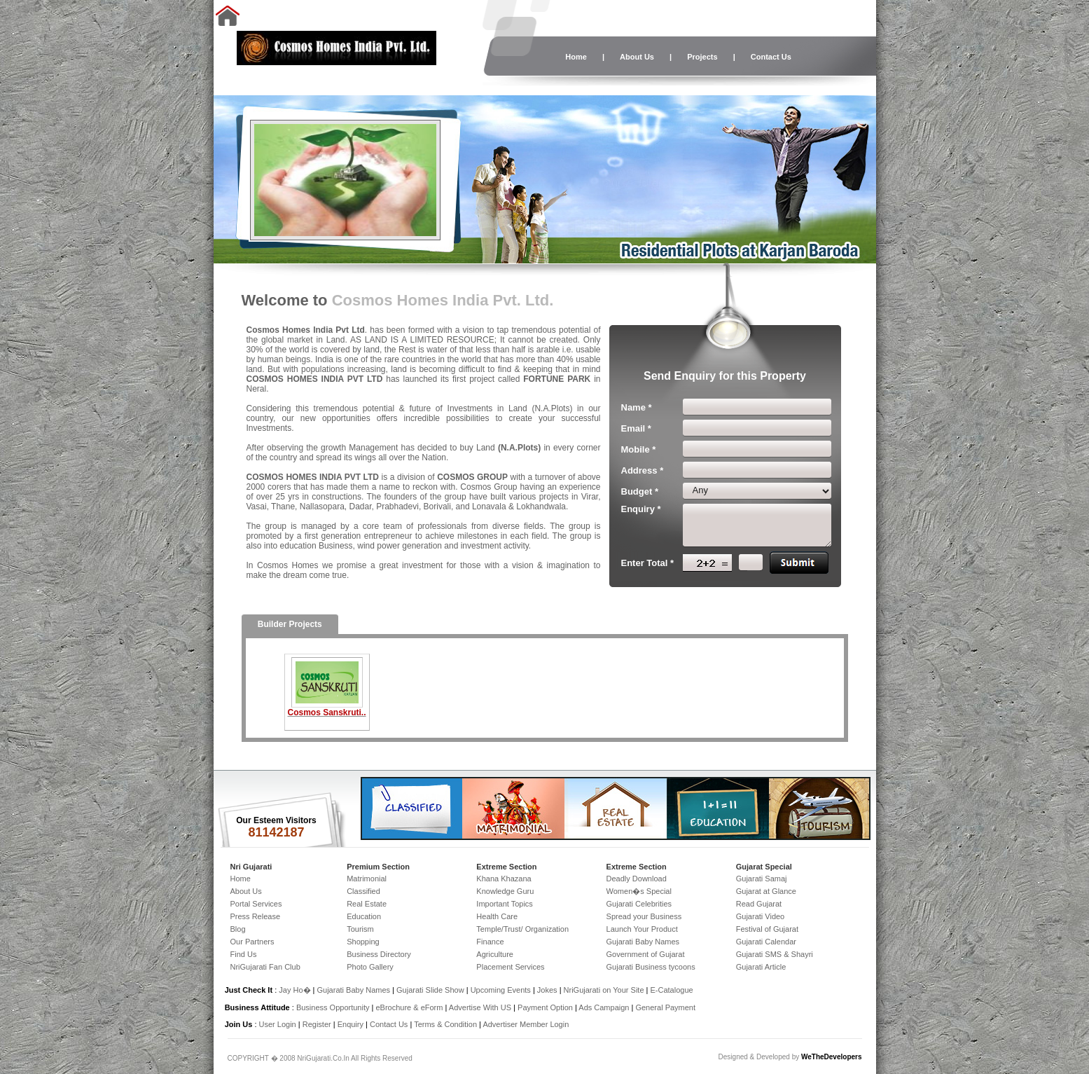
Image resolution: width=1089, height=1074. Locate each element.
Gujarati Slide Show (431, 990)
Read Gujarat (759, 904)
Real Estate (367, 904)
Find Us (243, 954)
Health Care (497, 916)
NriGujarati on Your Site (604, 990)
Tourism (360, 929)
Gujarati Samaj (761, 878)
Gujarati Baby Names (643, 941)
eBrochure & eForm (409, 1007)
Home (576, 57)
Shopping (363, 941)
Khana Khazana (503, 878)
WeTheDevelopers (831, 1057)
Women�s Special (639, 891)
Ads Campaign (603, 1007)
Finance (490, 941)
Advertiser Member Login (526, 1024)
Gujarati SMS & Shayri (774, 954)
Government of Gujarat (645, 954)
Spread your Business (644, 916)
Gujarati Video (760, 916)
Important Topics (504, 904)
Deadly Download (636, 878)
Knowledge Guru (505, 891)
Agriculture (494, 954)
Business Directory (379, 954)
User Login (277, 1024)
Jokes (548, 990)
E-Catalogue (671, 990)
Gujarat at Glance (766, 891)
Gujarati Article (761, 967)
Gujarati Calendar (766, 941)
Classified (363, 891)
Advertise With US (480, 1007)
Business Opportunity (333, 1007)
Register (317, 1024)
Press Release (255, 916)
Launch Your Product (642, 929)
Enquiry (352, 1024)
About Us (637, 57)
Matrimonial (367, 878)
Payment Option (545, 1007)
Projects (702, 57)
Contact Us (771, 57)
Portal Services (256, 904)
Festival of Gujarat (767, 929)
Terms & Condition (445, 1024)
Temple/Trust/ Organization (522, 929)
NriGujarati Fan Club (265, 967)
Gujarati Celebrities (639, 904)
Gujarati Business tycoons (650, 967)
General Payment (665, 1007)
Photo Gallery (370, 967)
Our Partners (252, 941)
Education (364, 916)
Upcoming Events (501, 990)
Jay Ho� (294, 990)
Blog (238, 929)
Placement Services (510, 967)
